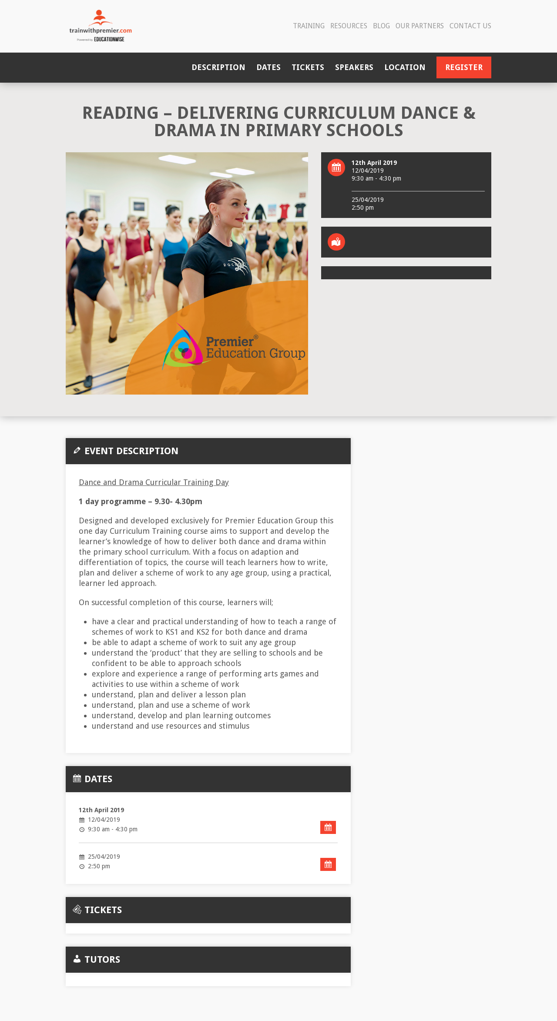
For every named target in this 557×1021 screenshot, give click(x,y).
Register (464, 67)
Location (405, 67)
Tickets (308, 67)
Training (309, 26)
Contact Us (470, 26)
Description (218, 67)
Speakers (354, 67)
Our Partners (420, 26)
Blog (381, 26)
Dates (268, 67)
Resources (348, 26)
